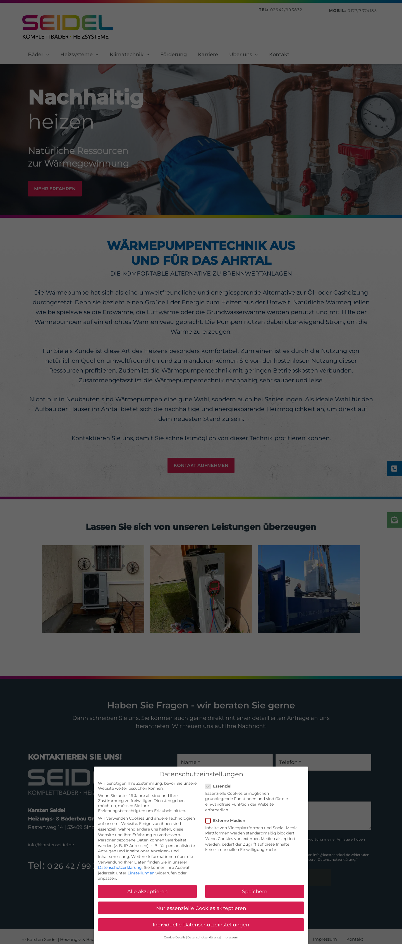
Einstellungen (141, 875)
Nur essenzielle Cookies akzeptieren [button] (201, 911)
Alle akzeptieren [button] (147, 894)
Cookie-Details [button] (174, 940)
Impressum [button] (230, 940)
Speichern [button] (254, 894)
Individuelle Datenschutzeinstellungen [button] (201, 927)
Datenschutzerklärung (120, 870)
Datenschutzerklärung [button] (203, 940)
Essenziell (220, 788)
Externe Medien (227, 823)
